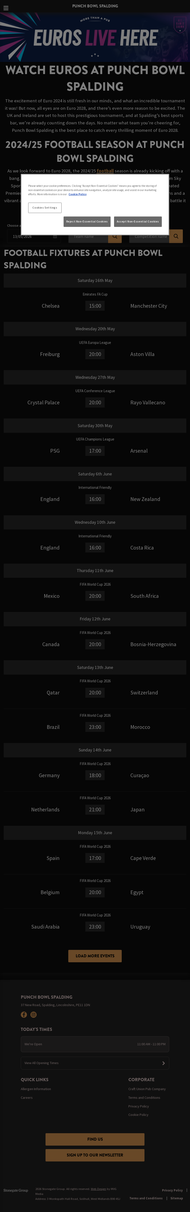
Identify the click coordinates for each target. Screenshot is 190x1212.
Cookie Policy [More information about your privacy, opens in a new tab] (78, 194)
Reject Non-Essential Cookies (87, 221)
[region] (95, 204)
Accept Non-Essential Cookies (138, 221)
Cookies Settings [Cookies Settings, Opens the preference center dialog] (44, 207)
